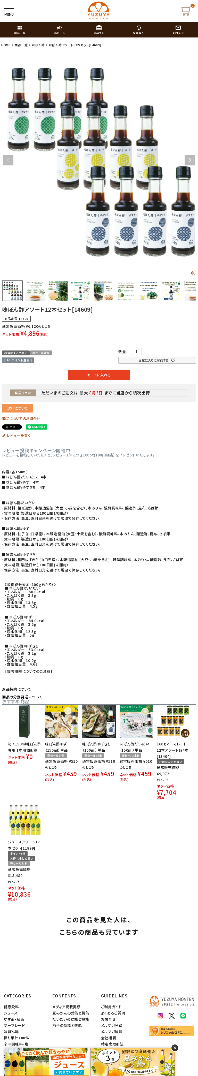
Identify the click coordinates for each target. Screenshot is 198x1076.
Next (190, 160)
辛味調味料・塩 (16, 1044)
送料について (17, 408)
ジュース (11, 1013)
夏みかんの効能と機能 (70, 1013)
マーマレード (14, 1025)
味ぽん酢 (38, 45)
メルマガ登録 (111, 1025)
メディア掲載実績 (66, 1006)
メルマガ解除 (111, 1031)
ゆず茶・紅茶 (14, 1019)
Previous (8, 160)
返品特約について (16, 689)
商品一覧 (21, 45)
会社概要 (108, 1037)
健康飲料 (11, 1006)
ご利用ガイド (111, 1006)
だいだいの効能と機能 (70, 1019)
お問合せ (108, 1019)
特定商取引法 (112, 1044)
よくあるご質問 (113, 1013)
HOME (6, 45)
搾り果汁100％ (16, 1037)
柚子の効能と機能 (67, 1025)
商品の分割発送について (22, 696)
